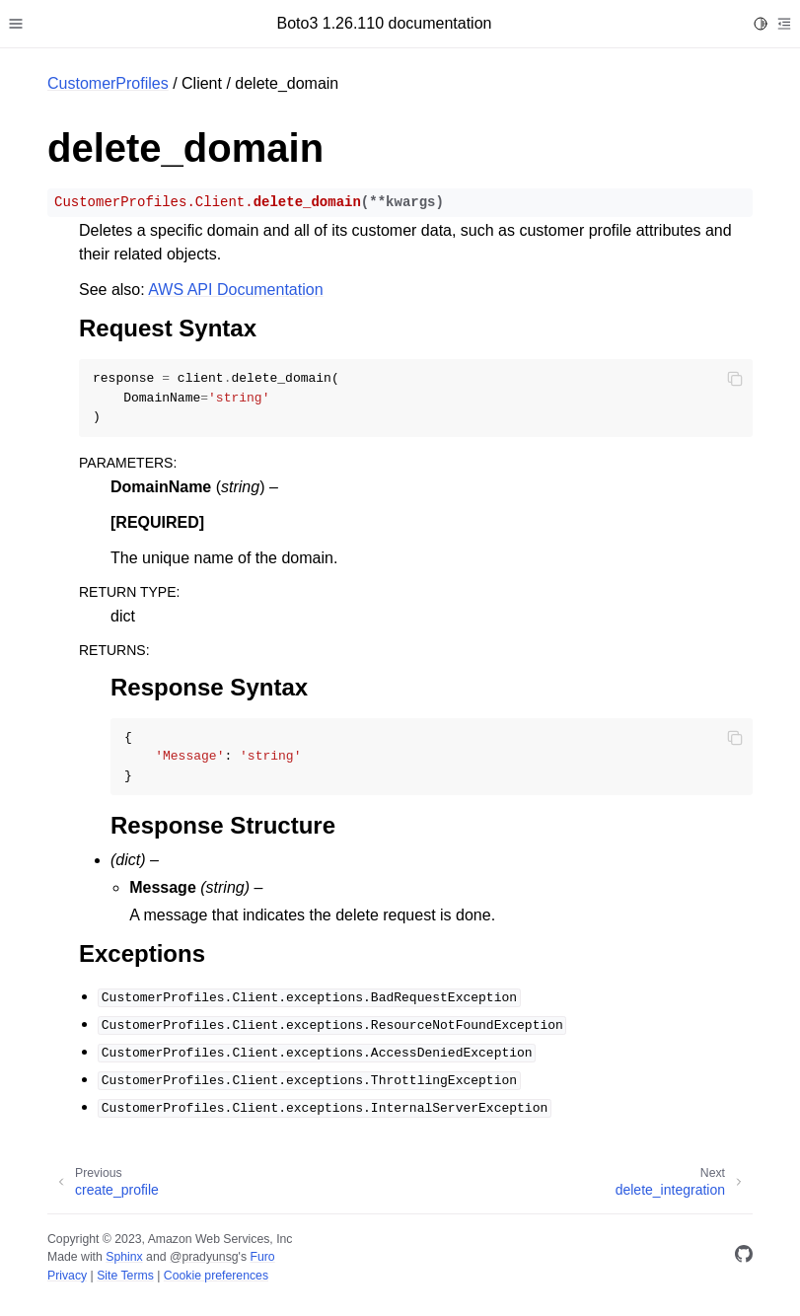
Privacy (67, 1275)
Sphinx (124, 1257)
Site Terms (125, 1275)
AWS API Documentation (235, 289)
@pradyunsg (204, 1257)
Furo (262, 1257)
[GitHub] (744, 1257)
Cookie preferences (216, 1275)
